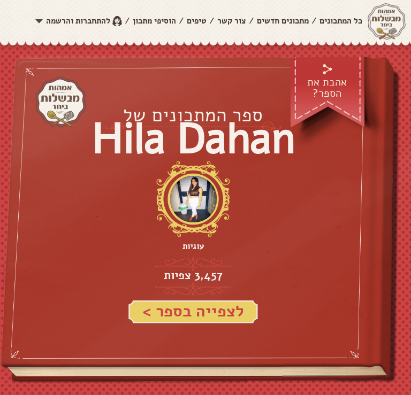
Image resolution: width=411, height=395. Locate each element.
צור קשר (231, 21)
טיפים (197, 21)
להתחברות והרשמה (78, 21)
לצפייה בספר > (193, 311)
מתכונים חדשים (283, 21)
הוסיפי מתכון (154, 21)
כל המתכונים (340, 21)
